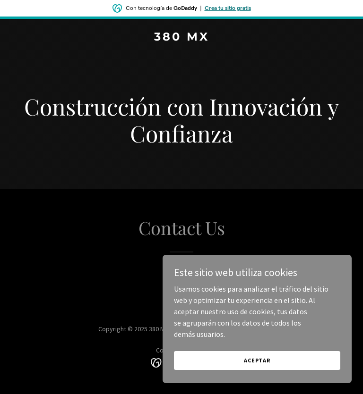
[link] (181, 37)
